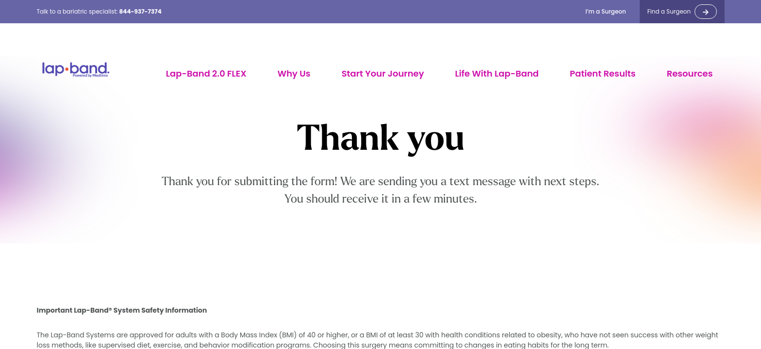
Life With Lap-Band (497, 73)
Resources (690, 73)
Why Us (294, 73)
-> (705, 11)
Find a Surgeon (669, 12)
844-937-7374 (140, 11)
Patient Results (603, 73)
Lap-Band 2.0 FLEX (206, 73)
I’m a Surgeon (605, 12)
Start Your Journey (383, 73)
